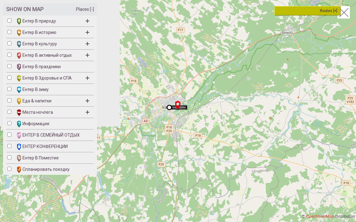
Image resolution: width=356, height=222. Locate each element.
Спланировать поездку (43, 169)
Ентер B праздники (39, 67)
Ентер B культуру (53, 44)
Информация (33, 124)
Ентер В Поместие (38, 158)
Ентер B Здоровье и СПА (53, 78)
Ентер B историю (53, 32)
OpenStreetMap (320, 216)
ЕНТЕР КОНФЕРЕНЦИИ (42, 146)
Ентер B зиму (33, 89)
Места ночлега (53, 112)
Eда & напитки (53, 101)
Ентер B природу (53, 21)
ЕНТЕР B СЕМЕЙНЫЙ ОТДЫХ (48, 135)
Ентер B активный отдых (53, 55)
